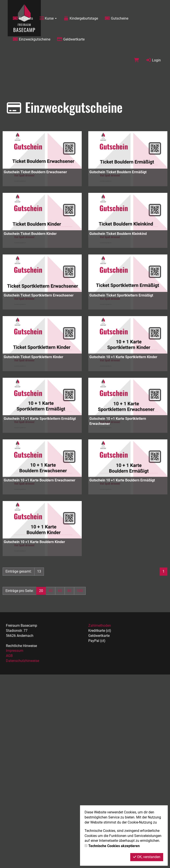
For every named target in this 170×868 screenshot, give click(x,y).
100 (80, 591)
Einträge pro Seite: (19, 591)
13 (39, 571)
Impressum (14, 651)
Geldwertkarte (71, 39)
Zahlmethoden (99, 625)
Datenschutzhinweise (22, 661)
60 (60, 591)
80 (69, 591)
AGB (9, 656)
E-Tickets (23, 18)
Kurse (48, 18)
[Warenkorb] (136, 60)
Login (153, 60)
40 (50, 591)
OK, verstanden (146, 857)
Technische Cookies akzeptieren (114, 846)
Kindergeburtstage (80, 18)
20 (41, 591)
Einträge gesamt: (18, 571)
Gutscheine (116, 18)
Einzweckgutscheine (31, 39)
